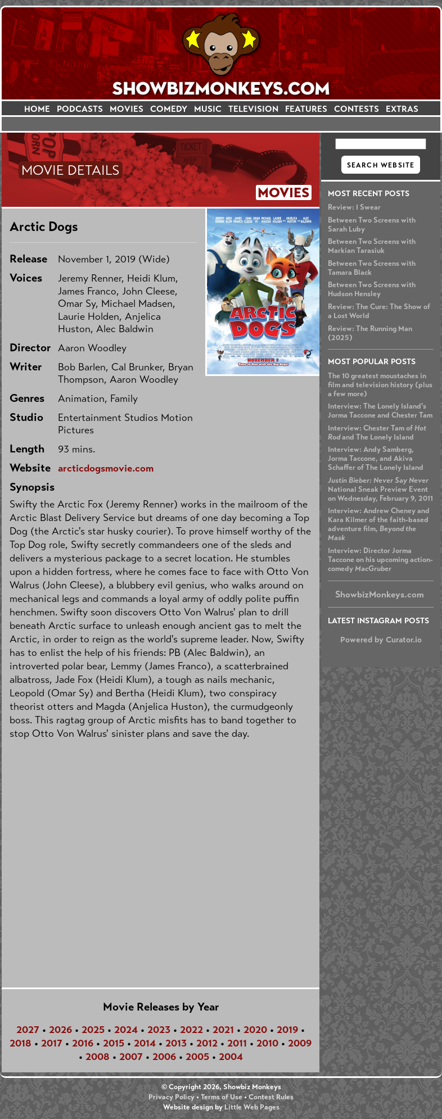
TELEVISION (253, 108)
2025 (93, 1029)
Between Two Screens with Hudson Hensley (372, 289)
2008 (97, 1056)
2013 (176, 1043)
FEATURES (306, 108)
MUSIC (208, 108)
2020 (255, 1029)
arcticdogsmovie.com (106, 468)
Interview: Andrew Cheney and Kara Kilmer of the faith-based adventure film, (379, 524)
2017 (51, 1043)
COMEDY (168, 108)
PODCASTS (80, 108)
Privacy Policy (171, 1097)
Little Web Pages (251, 1107)
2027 (27, 1029)
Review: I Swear (354, 207)
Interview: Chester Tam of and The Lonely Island (377, 433)
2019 (287, 1029)
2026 (60, 1029)
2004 (231, 1056)
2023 (158, 1029)
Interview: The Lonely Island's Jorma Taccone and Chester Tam (380, 411)
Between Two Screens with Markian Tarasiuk (372, 246)
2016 (82, 1043)
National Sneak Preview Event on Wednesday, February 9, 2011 (380, 489)
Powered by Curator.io (381, 640)
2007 (131, 1056)
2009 (300, 1043)
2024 (126, 1029)
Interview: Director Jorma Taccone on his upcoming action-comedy (380, 559)
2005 (197, 1056)
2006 (164, 1056)
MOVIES (126, 108)
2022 (191, 1029)
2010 (267, 1043)
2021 (223, 1029)
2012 (207, 1043)
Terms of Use (221, 1097)
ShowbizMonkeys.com (379, 594)
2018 (20, 1043)
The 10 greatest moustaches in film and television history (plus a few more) (380, 385)
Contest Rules (271, 1097)
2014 (145, 1043)
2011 (237, 1043)
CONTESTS (356, 108)
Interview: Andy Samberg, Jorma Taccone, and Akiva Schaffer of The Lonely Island (375, 458)
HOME (37, 108)
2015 (113, 1043)
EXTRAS (402, 108)
